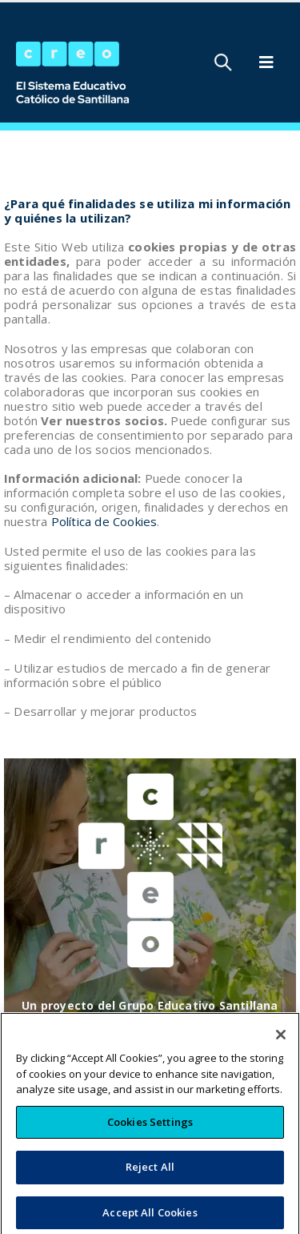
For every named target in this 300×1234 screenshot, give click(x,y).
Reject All (150, 1180)
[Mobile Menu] (266, 62)
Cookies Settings (150, 1135)
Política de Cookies (104, 521)
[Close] (280, 1048)
